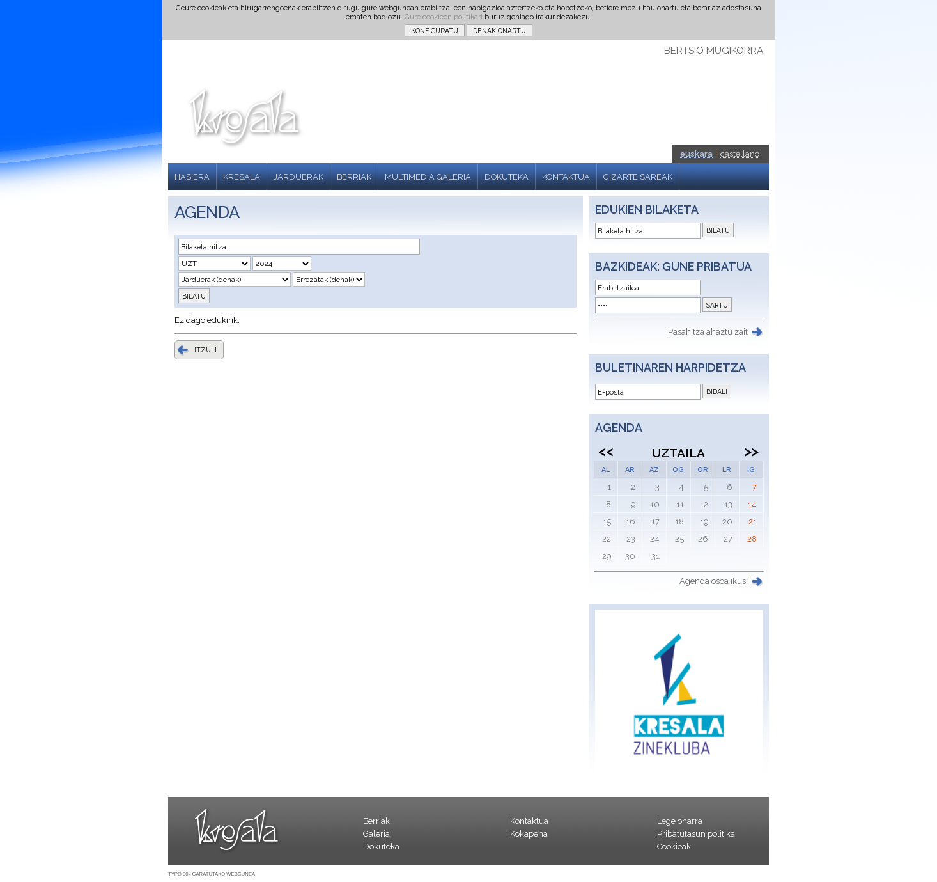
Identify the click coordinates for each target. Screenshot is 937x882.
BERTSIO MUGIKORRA (713, 50)
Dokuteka (381, 846)
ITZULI (205, 350)
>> (752, 451)
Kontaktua (529, 821)
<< (606, 451)
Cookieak (674, 846)
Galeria (376, 834)
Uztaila (678, 453)
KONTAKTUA (566, 177)
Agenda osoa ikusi (713, 581)
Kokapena (529, 834)
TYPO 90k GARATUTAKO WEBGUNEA (211, 874)
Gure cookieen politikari (444, 16)
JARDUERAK (298, 177)
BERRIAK (354, 177)
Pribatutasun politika (696, 834)
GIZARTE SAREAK (637, 177)
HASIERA (192, 177)
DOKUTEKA (506, 177)
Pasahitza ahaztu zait (708, 331)
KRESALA (241, 177)
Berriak (376, 821)
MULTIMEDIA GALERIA (428, 177)
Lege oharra (679, 821)
